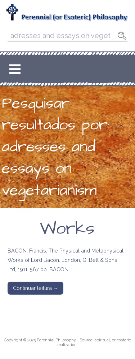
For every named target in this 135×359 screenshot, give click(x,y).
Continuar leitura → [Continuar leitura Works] (35, 288)
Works (67, 229)
